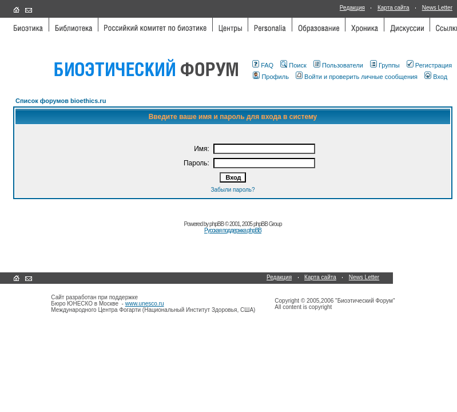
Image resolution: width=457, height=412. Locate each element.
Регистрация (429, 65)
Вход (435, 76)
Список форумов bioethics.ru (60, 100)
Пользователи (338, 65)
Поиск (293, 65)
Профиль (271, 76)
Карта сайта (393, 8)
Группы (385, 65)
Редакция (352, 8)
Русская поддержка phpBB (232, 230)
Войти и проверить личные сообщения (357, 76)
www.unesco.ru (144, 303)
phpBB (216, 224)
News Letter (437, 8)
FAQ (262, 65)
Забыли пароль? (232, 190)
